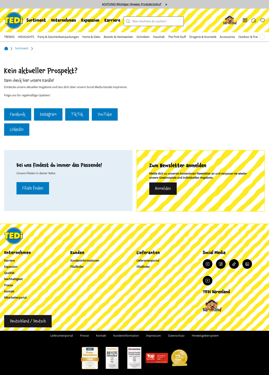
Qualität (9, 273)
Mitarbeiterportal (15, 297)
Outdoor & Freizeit (250, 37)
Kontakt (9, 291)
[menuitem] (36, 20)
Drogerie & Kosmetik (202, 37)
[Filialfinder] (254, 20)
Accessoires (227, 37)
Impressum (153, 335)
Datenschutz (176, 335)
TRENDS (9, 37)
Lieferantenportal (148, 260)
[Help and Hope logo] (179, 359)
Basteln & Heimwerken (118, 37)
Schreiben (143, 37)
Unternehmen (63, 20)
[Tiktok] (234, 264)
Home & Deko (91, 37)
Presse (8, 285)
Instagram (48, 114)
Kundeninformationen (84, 260)
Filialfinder (77, 267)
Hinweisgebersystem (205, 335)
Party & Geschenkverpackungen (58, 37)
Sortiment (36, 20)
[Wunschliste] (262, 20)
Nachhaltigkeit (13, 279)
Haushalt (159, 37)
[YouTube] (207, 280)
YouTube (105, 114)
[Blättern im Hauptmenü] (262, 37)
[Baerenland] (230, 20)
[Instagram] (207, 264)
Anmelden (163, 189)
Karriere (112, 20)
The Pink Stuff (177, 37)
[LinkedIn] (247, 264)
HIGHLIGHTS (26, 37)
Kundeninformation (126, 335)
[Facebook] (221, 264)
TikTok (77, 114)
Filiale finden (32, 188)
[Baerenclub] (212, 305)
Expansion (90, 20)
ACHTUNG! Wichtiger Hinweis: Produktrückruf (131, 4)
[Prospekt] (245, 20)
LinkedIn (17, 129)
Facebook (17, 114)
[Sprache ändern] (28, 321)
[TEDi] (13, 20)
